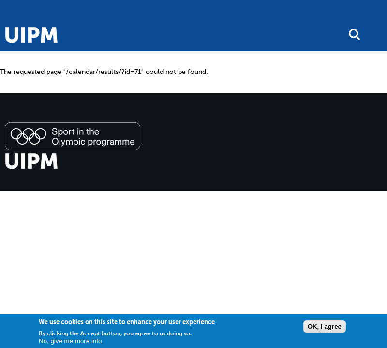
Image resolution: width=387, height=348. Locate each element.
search (354, 34)
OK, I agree (325, 326)
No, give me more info (70, 341)
